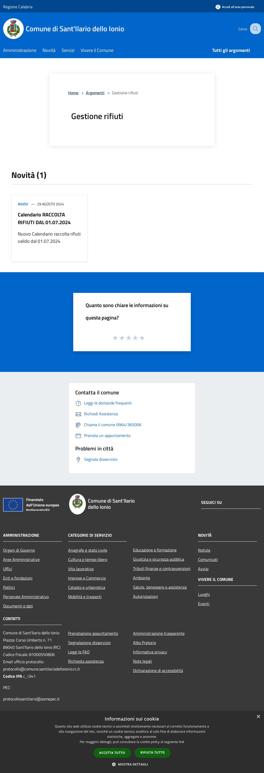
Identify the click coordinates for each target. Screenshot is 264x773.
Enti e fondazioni (17, 578)
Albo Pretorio (144, 642)
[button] (132, 764)
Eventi (203, 603)
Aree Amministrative (21, 559)
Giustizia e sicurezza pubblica (158, 559)
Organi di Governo (19, 550)
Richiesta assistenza (86, 661)
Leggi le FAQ (79, 652)
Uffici (7, 569)
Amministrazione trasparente (159, 633)
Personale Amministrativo (26, 597)
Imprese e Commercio (87, 578)
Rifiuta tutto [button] (153, 752)
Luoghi (204, 594)
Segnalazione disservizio (89, 642)
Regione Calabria (17, 7)
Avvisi (23, 204)
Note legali (142, 661)
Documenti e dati (18, 606)
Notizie (204, 550)
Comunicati (208, 559)
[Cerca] (255, 28)
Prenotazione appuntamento (93, 633)
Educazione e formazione (155, 550)
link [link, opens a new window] (181, 742)
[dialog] (132, 742)
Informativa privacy (150, 652)
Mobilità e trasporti (85, 597)
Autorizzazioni (145, 596)
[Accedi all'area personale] (235, 7)
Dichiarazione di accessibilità (158, 670)
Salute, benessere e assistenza (160, 587)
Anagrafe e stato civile (87, 550)
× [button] (258, 717)
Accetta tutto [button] (112, 753)
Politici (9, 587)
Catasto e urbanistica (86, 587)
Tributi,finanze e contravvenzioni (162, 568)
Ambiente (141, 578)
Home (73, 93)
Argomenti (95, 93)
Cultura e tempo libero (87, 559)
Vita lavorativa (81, 569)
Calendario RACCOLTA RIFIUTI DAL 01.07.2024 (44, 218)
